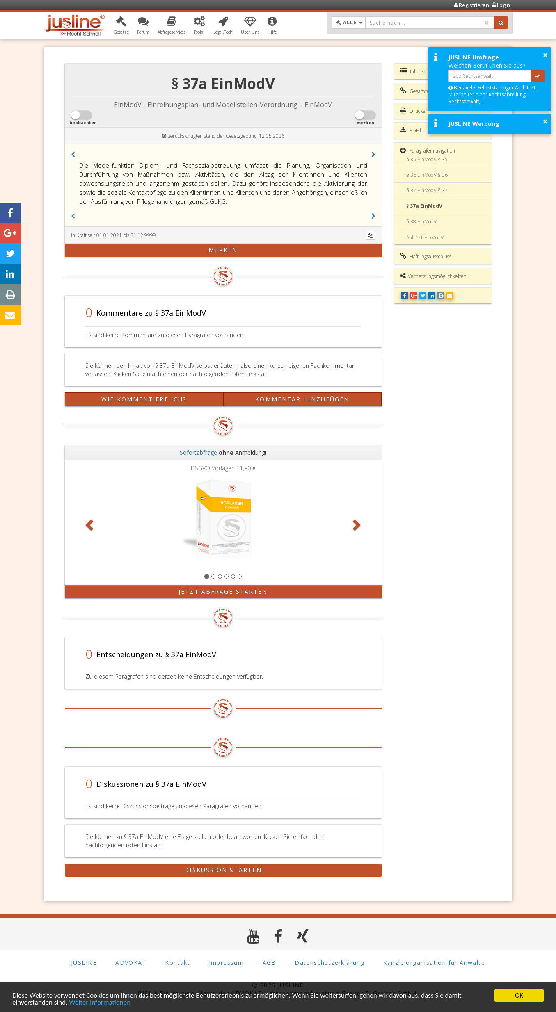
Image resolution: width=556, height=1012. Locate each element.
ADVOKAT (130, 962)
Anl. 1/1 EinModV (425, 237)
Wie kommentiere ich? (143, 399)
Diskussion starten (223, 870)
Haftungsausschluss (425, 256)
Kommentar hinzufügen (302, 399)
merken (223, 250)
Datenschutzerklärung (329, 962)
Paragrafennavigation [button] (427, 150)
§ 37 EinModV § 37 (427, 190)
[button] (121, 25)
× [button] (545, 55)
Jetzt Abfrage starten (223, 591)
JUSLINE (84, 962)
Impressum (226, 962)
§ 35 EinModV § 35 (427, 159)
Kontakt (177, 962)
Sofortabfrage (198, 452)
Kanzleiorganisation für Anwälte (434, 962)
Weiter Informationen (99, 1002)
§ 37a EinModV (424, 206)
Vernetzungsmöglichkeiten (433, 276)
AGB (269, 962)
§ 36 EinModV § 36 (427, 174)
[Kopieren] (370, 235)
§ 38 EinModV (421, 221)
